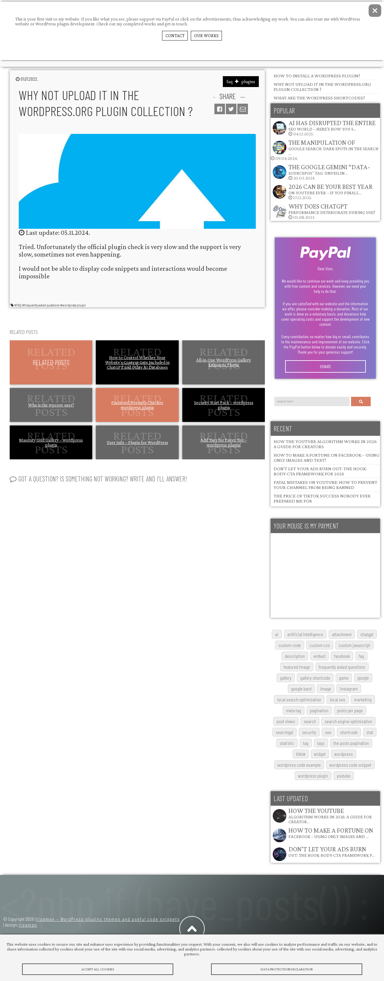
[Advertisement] (325, 575)
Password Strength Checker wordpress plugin (137, 405)
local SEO (337, 699)
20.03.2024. (321, 171)
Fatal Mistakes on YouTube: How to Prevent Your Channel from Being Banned (325, 485)
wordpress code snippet (350, 765)
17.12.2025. (322, 191)
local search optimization (299, 699)
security (309, 732)
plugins (248, 81)
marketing (363, 699)
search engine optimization (348, 721)
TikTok (300, 754)
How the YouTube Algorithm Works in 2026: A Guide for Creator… (330, 815)
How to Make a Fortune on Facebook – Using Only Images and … (330, 833)
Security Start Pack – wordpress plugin (223, 405)
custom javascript (354, 645)
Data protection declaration (287, 969)
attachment (342, 634)
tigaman (28, 925)
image (325, 688)
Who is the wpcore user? (51, 405)
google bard (301, 688)
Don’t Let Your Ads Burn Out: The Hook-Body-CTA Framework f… (331, 851)
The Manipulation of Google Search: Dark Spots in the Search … (333, 147)
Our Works (206, 35)
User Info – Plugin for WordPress (137, 442)
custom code (289, 645)
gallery (285, 678)
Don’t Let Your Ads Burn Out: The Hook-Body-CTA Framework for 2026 (320, 471)
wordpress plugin (313, 776)
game (344, 678)
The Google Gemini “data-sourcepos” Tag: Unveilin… (329, 169)
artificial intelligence (305, 634)
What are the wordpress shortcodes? (319, 97)
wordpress (343, 754)
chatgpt (366, 634)
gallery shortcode (315, 678)
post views (286, 721)
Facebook (342, 656)
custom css (320, 645)
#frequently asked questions (41, 305)
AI (276, 634)
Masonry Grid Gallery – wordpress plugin (51, 442)
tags (321, 743)
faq (229, 81)
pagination (319, 710)
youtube (343, 776)
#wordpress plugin (73, 305)
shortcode (349, 732)
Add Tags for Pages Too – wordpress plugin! (223, 442)
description (295, 656)
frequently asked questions (342, 667)
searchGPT (284, 732)
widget (320, 754)
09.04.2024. (325, 150)
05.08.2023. (323, 211)
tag (305, 743)
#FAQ (17, 305)
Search (361, 401)
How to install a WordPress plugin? (317, 75)
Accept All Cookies (98, 969)
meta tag (293, 710)
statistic (287, 743)
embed (319, 656)
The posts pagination (351, 743)
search (310, 721)
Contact (174, 35)
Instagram (349, 688)
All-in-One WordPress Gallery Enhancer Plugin (223, 362)
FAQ (361, 656)
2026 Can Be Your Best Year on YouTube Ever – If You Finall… (330, 189)
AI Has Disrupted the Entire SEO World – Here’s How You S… (332, 125)
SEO (328, 732)
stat (369, 732)
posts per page (350, 710)
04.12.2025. (324, 127)
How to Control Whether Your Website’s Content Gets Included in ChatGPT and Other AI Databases (137, 362)
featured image (297, 667)
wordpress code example (299, 765)
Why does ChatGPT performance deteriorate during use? (331, 208)
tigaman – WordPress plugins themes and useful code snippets (108, 919)
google (363, 678)
